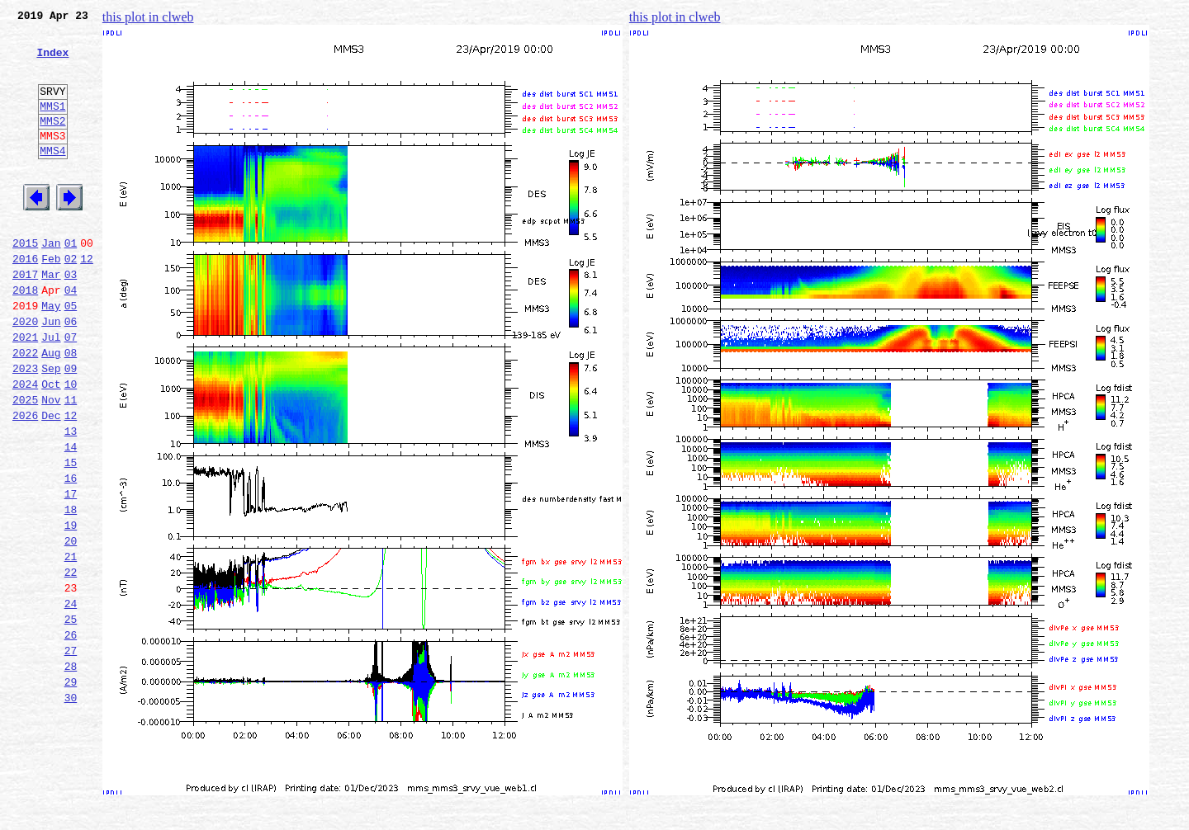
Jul (50, 391)
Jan (50, 282)
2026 (25, 481)
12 (86, 300)
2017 (25, 318)
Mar (50, 318)
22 (71, 663)
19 (71, 608)
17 (71, 572)
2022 (25, 409)
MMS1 (52, 125)
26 (71, 736)
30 (71, 808)
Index (52, 61)
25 (71, 717)
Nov (50, 463)
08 (71, 409)
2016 (25, 300)
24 (71, 699)
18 (71, 590)
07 (71, 391)
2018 (25, 336)
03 (71, 318)
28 (71, 772)
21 (71, 645)
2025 (25, 463)
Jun (50, 372)
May (50, 354)
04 (71, 336)
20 (71, 627)
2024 (25, 445)
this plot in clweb (148, 17)
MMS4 (52, 177)
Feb (50, 300)
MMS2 (52, 142)
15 (71, 536)
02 (71, 300)
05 (71, 354)
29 (71, 790)
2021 (25, 391)
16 (71, 554)
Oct (50, 445)
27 (71, 754)
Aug (50, 409)
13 (71, 500)
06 (71, 372)
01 (71, 282)
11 (71, 463)
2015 (25, 282)
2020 (25, 372)
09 (71, 427)
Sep (50, 427)
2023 (25, 427)
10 (71, 445)
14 (71, 518)
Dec (50, 481)
